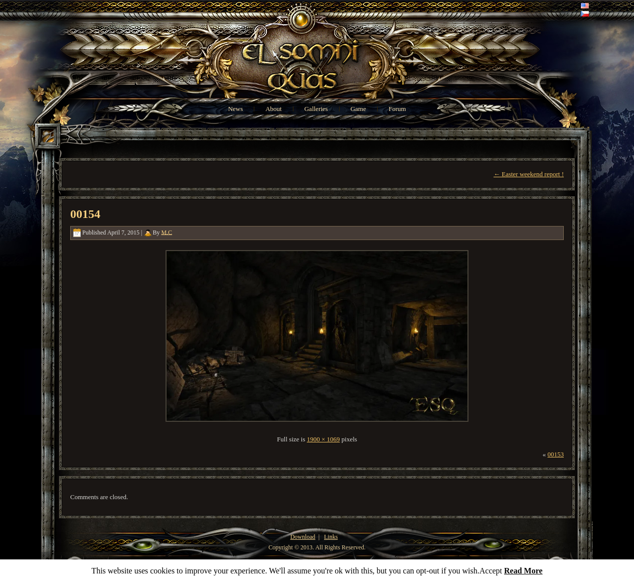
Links (331, 536)
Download (302, 536)
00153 (556, 454)
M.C (166, 232)
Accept (491, 570)
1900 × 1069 (323, 439)
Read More (523, 570)
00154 (85, 213)
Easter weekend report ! (529, 174)
